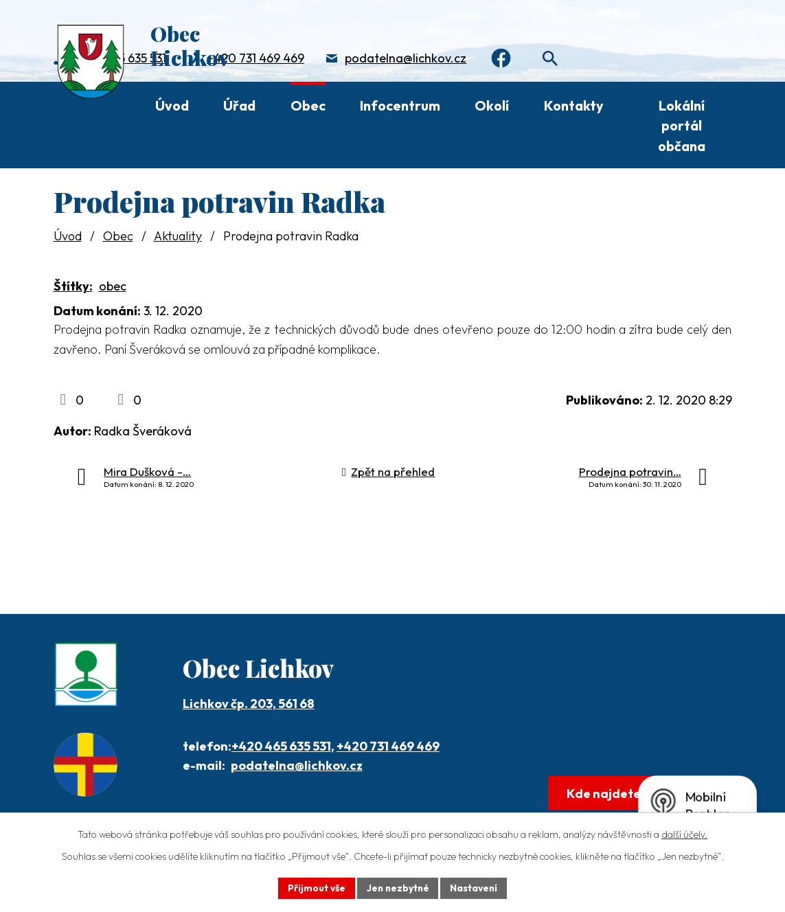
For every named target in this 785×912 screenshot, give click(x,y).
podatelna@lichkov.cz (405, 59)
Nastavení (475, 887)
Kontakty (574, 105)
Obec (308, 105)
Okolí (492, 105)
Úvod (172, 105)
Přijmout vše (315, 887)
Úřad (239, 105)
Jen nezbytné (397, 887)
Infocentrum (400, 105)
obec (112, 286)
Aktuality (178, 236)
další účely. (684, 834)
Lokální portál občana (681, 126)
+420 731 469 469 (255, 59)
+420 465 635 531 (281, 746)
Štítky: (73, 286)
